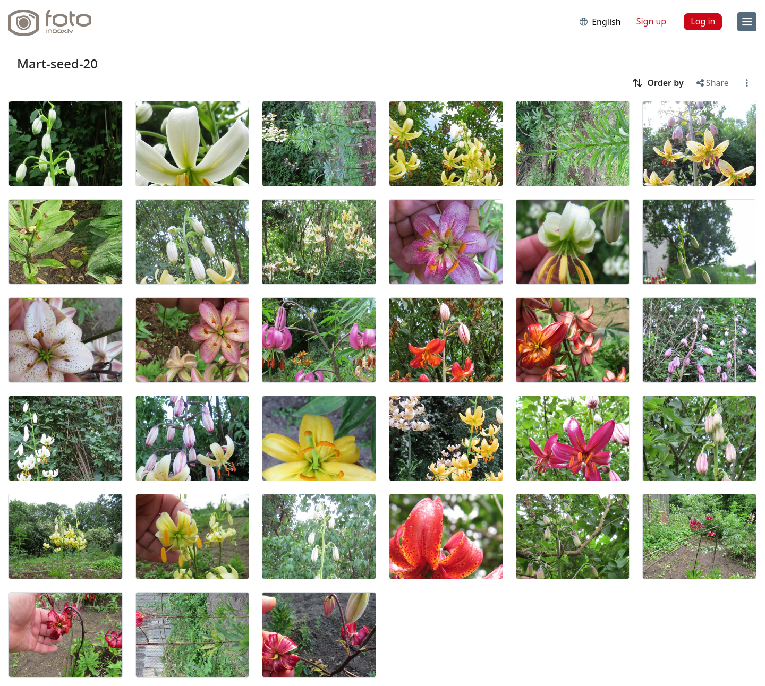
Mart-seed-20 (57, 63)
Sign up (651, 21)
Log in (703, 21)
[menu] (746, 21)
